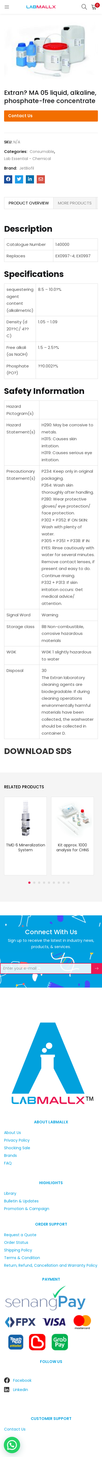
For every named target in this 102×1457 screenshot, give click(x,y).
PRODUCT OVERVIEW (29, 203)
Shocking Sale (17, 1148)
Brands (10, 1155)
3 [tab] (39, 883)
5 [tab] (49, 883)
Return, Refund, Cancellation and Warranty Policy (50, 1265)
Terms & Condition (22, 1257)
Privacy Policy (17, 1140)
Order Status (16, 1242)
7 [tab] (59, 883)
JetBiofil (26, 168)
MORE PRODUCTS (75, 203)
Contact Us (20, 116)
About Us (12, 1132)
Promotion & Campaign (26, 1208)
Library (10, 1193)
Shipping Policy (18, 1250)
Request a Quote (20, 1235)
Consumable (42, 151)
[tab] (29, 203)
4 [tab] (44, 883)
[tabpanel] (25, 837)
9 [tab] (68, 883)
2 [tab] (34, 883)
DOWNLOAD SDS (38, 751)
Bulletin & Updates (21, 1201)
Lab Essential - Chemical (27, 158)
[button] (94, 7)
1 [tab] (29, 883)
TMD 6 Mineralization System (25, 847)
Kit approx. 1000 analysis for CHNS (72, 847)
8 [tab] (64, 883)
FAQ (8, 1163)
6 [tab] (54, 883)
